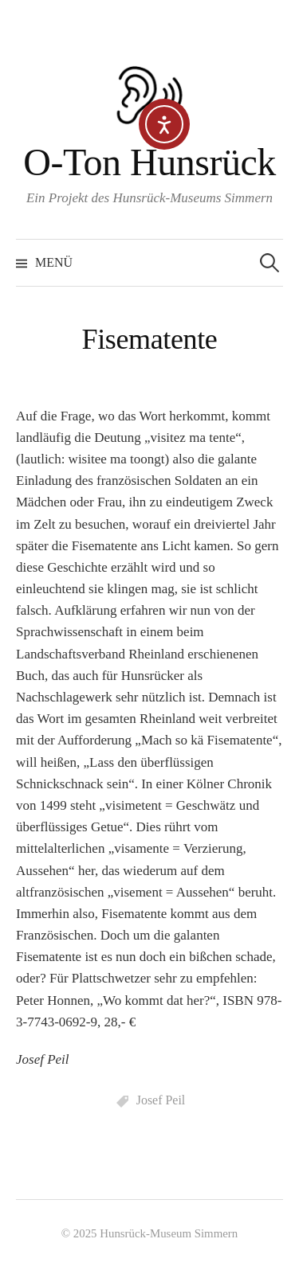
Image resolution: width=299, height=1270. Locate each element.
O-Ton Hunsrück (149, 162)
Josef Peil (161, 1100)
